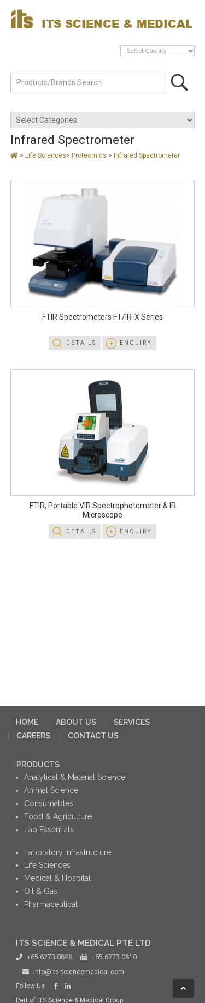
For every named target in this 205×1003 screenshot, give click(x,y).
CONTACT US (93, 735)
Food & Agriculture (58, 816)
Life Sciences (45, 155)
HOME (27, 722)
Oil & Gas (40, 891)
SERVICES (132, 722)
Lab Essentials (49, 829)
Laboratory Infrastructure (67, 852)
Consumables (48, 803)
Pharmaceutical (51, 904)
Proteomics (90, 155)
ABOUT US (76, 722)
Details (81, 342)
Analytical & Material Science (74, 777)
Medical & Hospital (57, 878)
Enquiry (136, 342)
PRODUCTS (38, 764)
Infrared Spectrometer (147, 155)
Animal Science (51, 790)
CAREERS (33, 735)
